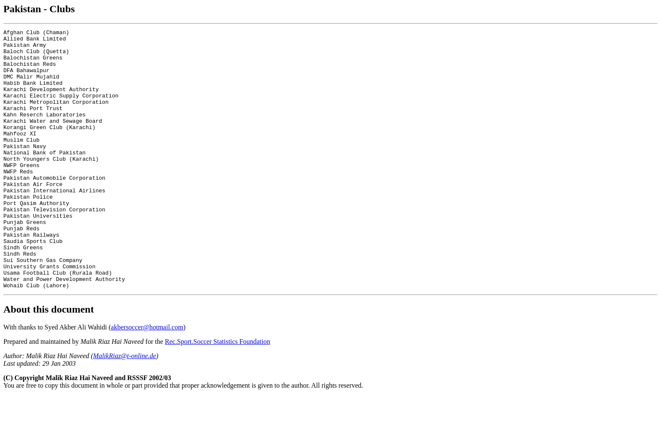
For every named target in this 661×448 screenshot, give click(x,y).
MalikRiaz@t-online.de (124, 407)
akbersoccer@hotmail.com (147, 379)
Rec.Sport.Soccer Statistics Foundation (217, 393)
